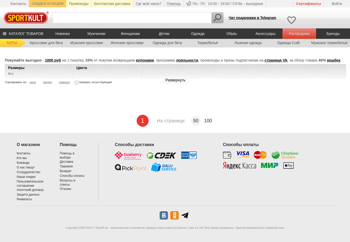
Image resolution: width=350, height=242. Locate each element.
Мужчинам (96, 34)
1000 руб (53, 60)
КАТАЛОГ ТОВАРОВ (26, 34)
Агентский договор (30, 190)
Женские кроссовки (127, 43)
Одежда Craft (288, 43)
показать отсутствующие (93, 82)
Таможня (66, 166)
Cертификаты (308, 4)
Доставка (66, 162)
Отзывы (65, 189)
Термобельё (207, 43)
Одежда (198, 34)
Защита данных (28, 194)
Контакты (18, 4)
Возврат (65, 171)
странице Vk (275, 60)
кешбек (333, 60)
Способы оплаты (72, 176)
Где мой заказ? (148, 4)
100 (208, 120)
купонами (145, 60)
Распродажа (299, 34)
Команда (23, 163)
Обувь (231, 34)
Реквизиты (24, 199)
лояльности (187, 60)
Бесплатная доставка (112, 4)
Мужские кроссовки (86, 43)
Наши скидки (26, 177)
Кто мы (22, 158)
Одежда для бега (167, 43)
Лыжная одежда (248, 43)
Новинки (62, 34)
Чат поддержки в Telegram (252, 18)
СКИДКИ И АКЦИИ (47, 4)
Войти (337, 4)
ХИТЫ (12, 43)
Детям (164, 34)
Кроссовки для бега (46, 43)
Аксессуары (265, 34)
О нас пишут (26, 167)
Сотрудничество (28, 172)
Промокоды (78, 4)
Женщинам (130, 34)
